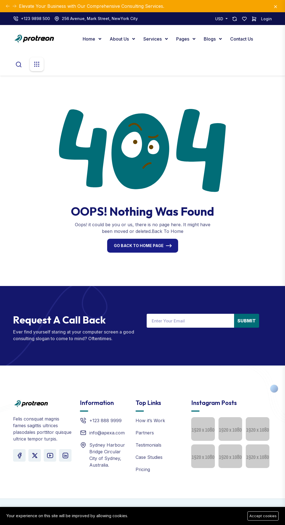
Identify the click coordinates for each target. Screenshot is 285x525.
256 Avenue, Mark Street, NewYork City (100, 18)
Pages (183, 39)
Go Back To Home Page (139, 245)
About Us (120, 39)
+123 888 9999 (105, 420)
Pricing (143, 469)
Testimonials (148, 445)
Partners (145, 433)
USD (219, 18)
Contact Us (241, 39)
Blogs (210, 39)
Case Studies (149, 457)
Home (89, 39)
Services (153, 39)
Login (266, 18)
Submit (246, 321)
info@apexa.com (107, 433)
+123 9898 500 (35, 18)
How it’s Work (150, 420)
